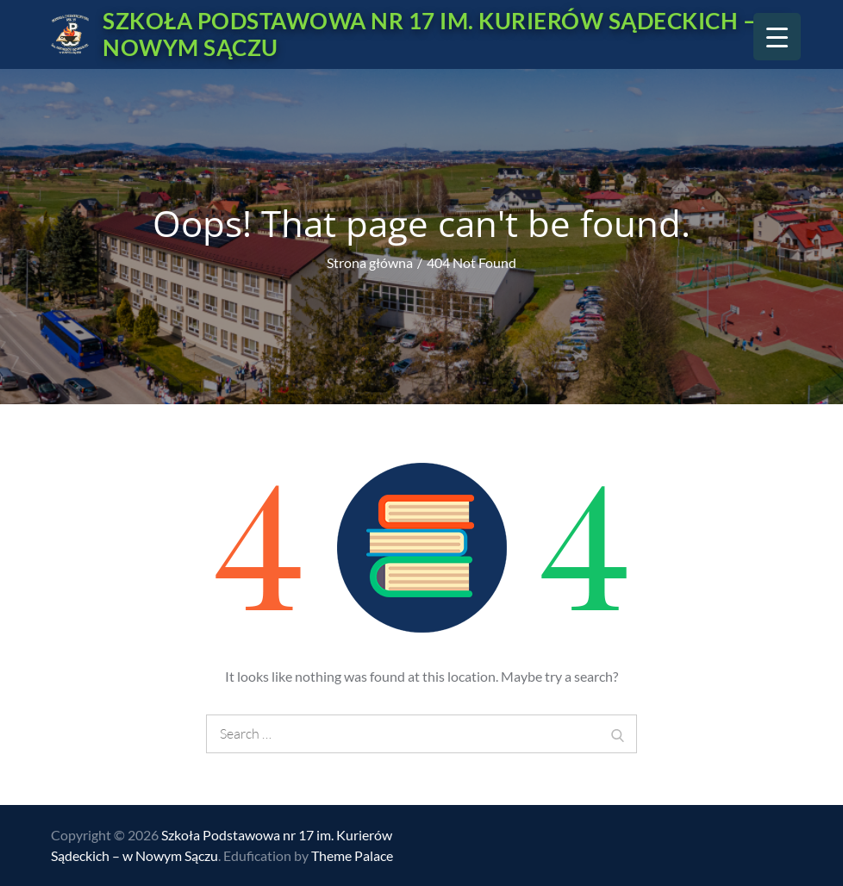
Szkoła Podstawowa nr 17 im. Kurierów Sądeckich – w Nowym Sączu (443, 34)
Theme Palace (352, 855)
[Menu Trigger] (777, 36)
